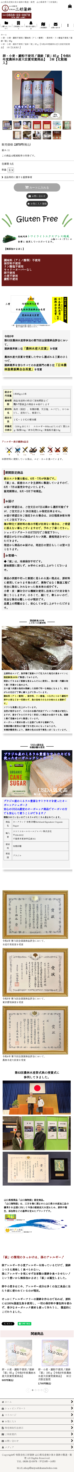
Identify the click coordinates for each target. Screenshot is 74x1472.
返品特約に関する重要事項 (17, 177)
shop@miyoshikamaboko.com (40, 1468)
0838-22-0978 (30, 1461)
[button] (68, 25)
